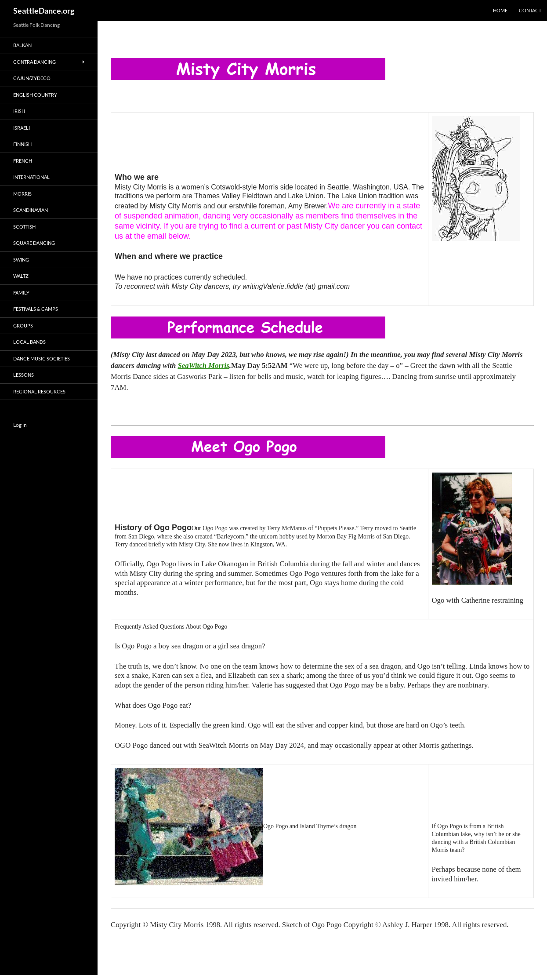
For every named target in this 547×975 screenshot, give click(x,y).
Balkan (22, 45)
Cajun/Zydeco (32, 78)
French (22, 161)
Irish (19, 111)
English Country (35, 95)
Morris (22, 193)
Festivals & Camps (35, 309)
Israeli (21, 128)
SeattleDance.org (43, 10)
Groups (23, 325)
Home (500, 10)
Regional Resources (39, 391)
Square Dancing (34, 243)
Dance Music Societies (41, 358)
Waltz (21, 276)
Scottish (24, 226)
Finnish (22, 144)
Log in (20, 425)
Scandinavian (30, 210)
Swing (21, 259)
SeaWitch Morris (203, 365)
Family (21, 292)
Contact (530, 10)
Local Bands (29, 342)
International (31, 177)
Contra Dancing (34, 62)
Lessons (23, 375)
